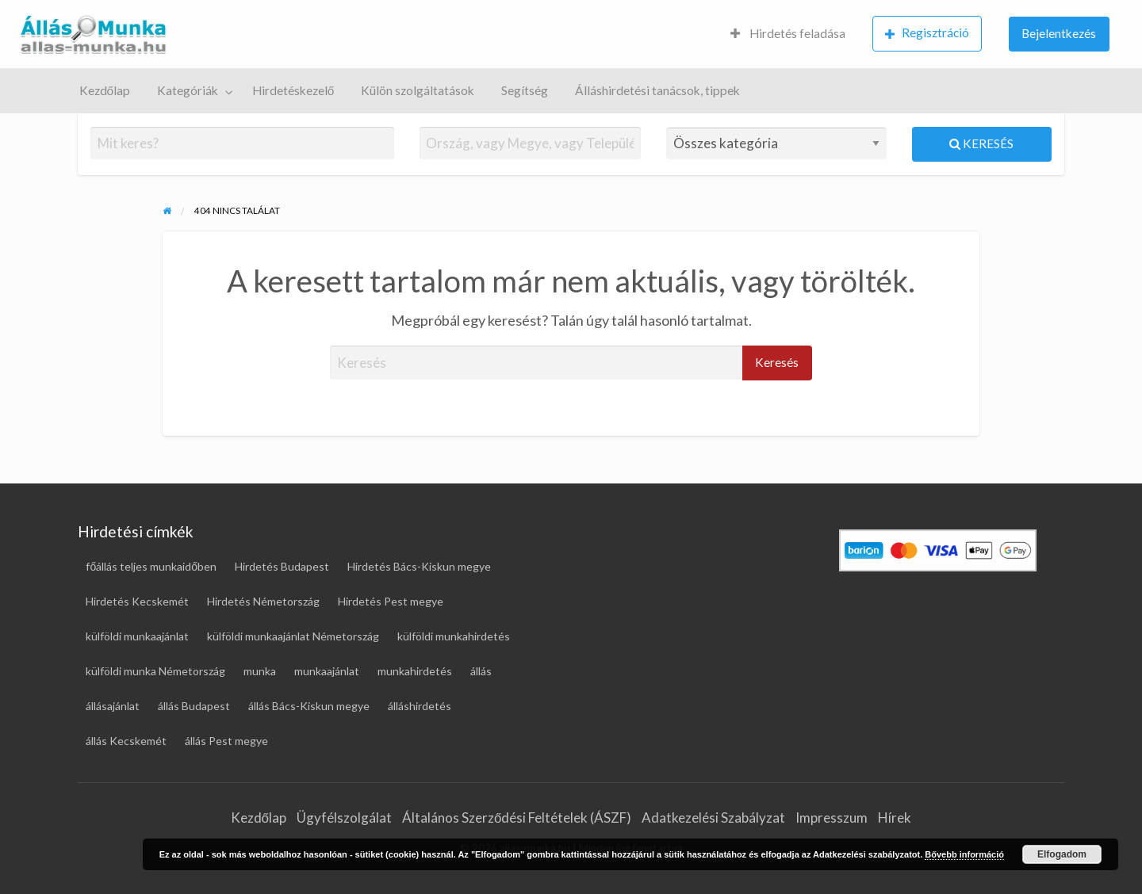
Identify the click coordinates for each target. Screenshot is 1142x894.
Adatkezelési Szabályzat (713, 817)
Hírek (894, 817)
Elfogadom (1061, 854)
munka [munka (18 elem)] (259, 671)
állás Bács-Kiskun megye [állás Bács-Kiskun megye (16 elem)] (309, 706)
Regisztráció (927, 32)
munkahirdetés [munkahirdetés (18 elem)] (414, 671)
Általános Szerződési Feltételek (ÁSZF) (516, 817)
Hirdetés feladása (787, 33)
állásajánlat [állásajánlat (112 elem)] (113, 706)
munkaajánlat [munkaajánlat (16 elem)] (326, 671)
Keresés (981, 143)
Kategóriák (187, 90)
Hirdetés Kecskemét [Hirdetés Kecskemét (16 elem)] (137, 601)
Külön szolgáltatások (417, 90)
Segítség (524, 90)
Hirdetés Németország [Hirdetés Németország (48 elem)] (263, 601)
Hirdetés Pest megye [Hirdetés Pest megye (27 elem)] (390, 601)
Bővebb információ (964, 854)
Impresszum (831, 817)
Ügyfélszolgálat (344, 817)
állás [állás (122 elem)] (481, 671)
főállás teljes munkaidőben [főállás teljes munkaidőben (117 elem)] (151, 566)
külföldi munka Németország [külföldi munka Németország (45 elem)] (155, 671)
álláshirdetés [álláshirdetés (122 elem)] (419, 706)
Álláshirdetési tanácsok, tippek (657, 90)
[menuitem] (788, 34)
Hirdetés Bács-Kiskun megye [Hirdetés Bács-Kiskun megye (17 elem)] (419, 566)
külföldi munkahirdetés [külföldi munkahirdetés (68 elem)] (453, 636)
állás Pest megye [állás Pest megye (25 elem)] (226, 740)
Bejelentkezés (1058, 33)
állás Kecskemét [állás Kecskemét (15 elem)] (126, 740)
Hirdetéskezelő (293, 90)
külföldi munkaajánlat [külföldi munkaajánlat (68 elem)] (137, 636)
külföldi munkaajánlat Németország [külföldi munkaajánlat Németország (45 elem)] (293, 636)
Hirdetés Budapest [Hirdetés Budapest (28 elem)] (282, 566)
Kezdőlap (105, 90)
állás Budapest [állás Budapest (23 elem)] (194, 706)
